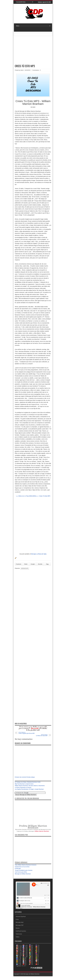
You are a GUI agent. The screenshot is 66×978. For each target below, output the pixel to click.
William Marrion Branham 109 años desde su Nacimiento (30, 785)
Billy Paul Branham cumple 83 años (24, 784)
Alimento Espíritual (21, 916)
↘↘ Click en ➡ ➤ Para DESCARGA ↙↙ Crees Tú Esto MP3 (33, 496)
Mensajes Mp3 (24, 568)
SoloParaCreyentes (21, 931)
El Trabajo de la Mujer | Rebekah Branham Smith (27, 782)
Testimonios (19, 934)
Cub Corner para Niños (21, 872)
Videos (17, 937)
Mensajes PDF (19, 925)
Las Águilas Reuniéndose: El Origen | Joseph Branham (29, 789)
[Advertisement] (33, 48)
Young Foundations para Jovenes (23, 870)
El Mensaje (18, 868)
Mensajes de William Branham (23, 874)
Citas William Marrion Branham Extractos (25, 865)
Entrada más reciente (20, 777)
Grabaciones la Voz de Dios (22, 866)
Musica (17, 928)
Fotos (17, 919)
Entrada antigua (30, 777)
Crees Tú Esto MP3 (25, 66)
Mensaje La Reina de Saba (38, 554)
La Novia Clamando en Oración (23, 787)
